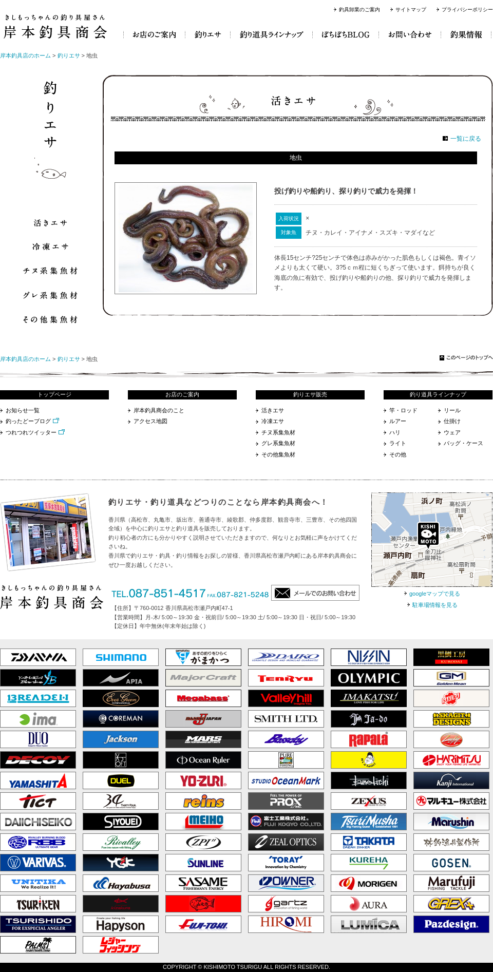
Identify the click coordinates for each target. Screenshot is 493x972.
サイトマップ (410, 9)
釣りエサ (69, 55)
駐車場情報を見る (435, 605)
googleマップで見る (434, 593)
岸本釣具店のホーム (25, 55)
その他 (397, 454)
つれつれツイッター (31, 432)
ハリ (395, 432)
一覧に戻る (465, 138)
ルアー (397, 421)
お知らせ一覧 (23, 410)
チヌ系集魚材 (278, 432)
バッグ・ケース (463, 443)
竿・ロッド (403, 410)
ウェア (452, 432)
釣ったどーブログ (28, 421)
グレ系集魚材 (278, 443)
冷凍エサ (272, 421)
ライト (397, 443)
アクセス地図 (150, 421)
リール (452, 410)
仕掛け (452, 421)
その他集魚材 (278, 454)
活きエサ (272, 410)
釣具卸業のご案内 (359, 9)
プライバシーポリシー (467, 9)
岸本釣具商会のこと (159, 410)
